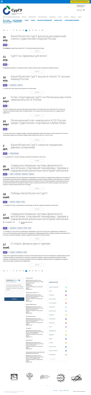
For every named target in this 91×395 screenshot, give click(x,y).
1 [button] (45, 385)
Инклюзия (58, 315)
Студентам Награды (14, 153)
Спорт (5, 44)
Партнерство (58, 307)
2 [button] (47, 385)
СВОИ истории (58, 346)
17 (32, 30)
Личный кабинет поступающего (80, 1)
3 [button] (49, 385)
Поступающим (58, 303)
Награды (18, 201)
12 (16, 30)
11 (13, 30)
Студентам (20, 84)
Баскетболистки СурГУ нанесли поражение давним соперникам (36, 146)
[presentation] (14, 294)
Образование (25, 173)
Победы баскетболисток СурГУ (29, 193)
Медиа (58, 338)
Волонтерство (58, 311)
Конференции (18, 173)
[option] (16, 378)
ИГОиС (11, 173)
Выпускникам (58, 299)
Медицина (58, 335)
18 (35, 30)
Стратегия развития (58, 287)
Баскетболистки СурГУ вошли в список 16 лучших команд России (40, 77)
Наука (58, 291)
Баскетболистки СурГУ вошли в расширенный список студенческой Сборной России (38, 37)
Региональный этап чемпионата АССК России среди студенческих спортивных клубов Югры (38, 121)
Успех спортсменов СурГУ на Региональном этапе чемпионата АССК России (41, 98)
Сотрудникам (58, 354)
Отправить (14, 299)
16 (29, 30)
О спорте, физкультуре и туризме (30, 243)
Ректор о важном (58, 350)
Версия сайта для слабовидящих (79, 391)
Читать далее (37, 71)
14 (23, 30)
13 (19, 30)
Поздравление (13, 84)
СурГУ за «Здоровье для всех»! (29, 56)
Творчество (58, 323)
